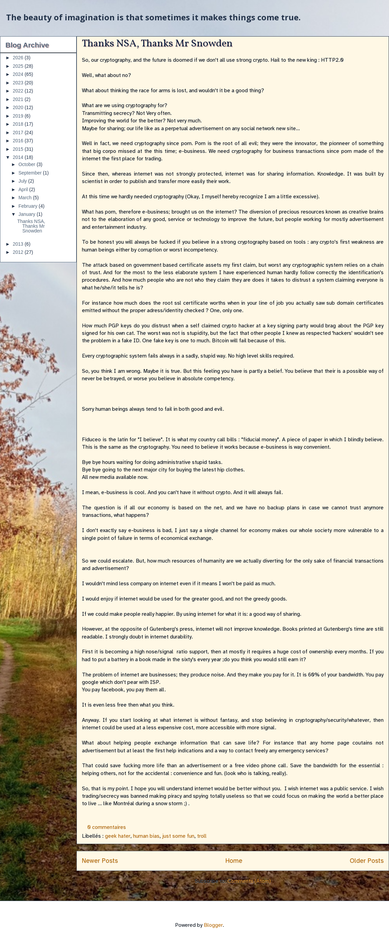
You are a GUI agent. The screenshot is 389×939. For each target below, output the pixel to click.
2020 (19, 107)
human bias (146, 836)
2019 (19, 116)
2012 (19, 252)
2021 (19, 99)
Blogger (213, 925)
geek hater (117, 836)
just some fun (178, 836)
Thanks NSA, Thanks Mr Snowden (157, 44)
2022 (19, 91)
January (27, 214)
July (23, 181)
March (25, 197)
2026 (19, 57)
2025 (19, 66)
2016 (19, 140)
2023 (19, 82)
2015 (19, 149)
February (28, 206)
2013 (19, 244)
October (27, 164)
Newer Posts (100, 861)
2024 (19, 74)
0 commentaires (106, 827)
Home (233, 861)
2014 (19, 157)
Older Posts (367, 861)
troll (202, 836)
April (23, 189)
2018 (19, 124)
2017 (19, 132)
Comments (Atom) (249, 881)
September (30, 173)
